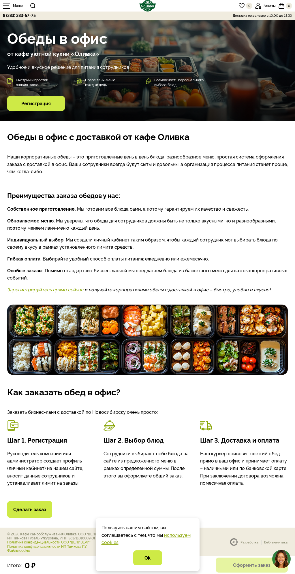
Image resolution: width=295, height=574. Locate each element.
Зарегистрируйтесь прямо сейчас (45, 289)
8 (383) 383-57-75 (19, 15)
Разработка (249, 542)
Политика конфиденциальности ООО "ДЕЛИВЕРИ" (49, 541)
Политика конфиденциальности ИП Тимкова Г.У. (47, 546)
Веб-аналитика (276, 542)
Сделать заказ (29, 509)
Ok (147, 557)
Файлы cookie (18, 550)
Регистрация (36, 103)
